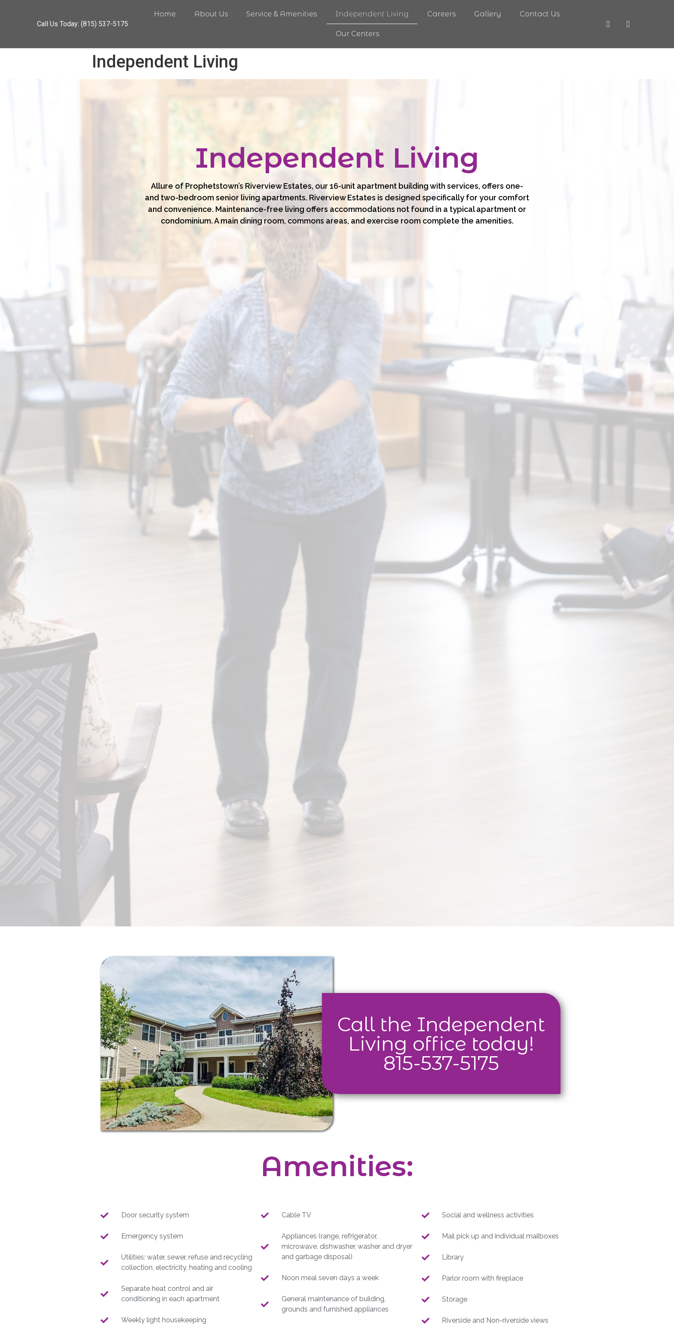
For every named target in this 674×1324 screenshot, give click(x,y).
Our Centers (357, 34)
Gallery (487, 14)
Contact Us (540, 14)
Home (165, 14)
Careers (441, 14)
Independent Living (372, 14)
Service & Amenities (281, 14)
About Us (211, 14)
